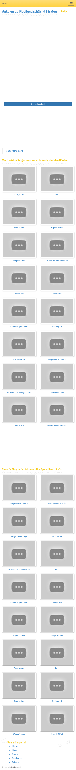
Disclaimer (17, 758)
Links (14, 750)
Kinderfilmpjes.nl (14, 150)
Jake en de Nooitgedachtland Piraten (29, 11)
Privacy (15, 762)
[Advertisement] (38, 35)
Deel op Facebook (38, 104)
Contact (16, 754)
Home (5, 3)
